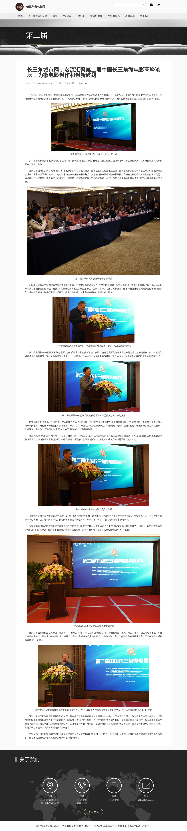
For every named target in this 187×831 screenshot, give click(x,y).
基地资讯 (130, 16)
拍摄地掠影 (114, 16)
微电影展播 (96, 16)
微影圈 (81, 16)
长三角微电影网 (35, 6)
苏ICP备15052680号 (104, 825)
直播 (55, 16)
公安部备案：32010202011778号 (132, 825)
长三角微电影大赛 (37, 16)
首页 (20, 16)
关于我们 (145, 16)
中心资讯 (68, 16)
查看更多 (93, 812)
